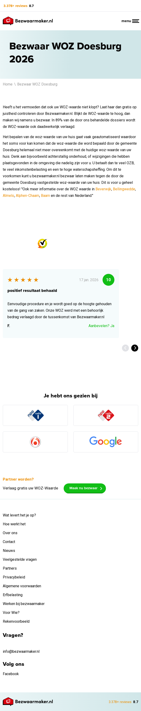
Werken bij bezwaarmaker (24, 604)
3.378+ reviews (15, 6)
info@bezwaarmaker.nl (21, 651)
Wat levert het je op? (19, 515)
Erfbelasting (13, 595)
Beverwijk (103, 189)
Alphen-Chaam (27, 195)
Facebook (11, 674)
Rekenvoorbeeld (16, 621)
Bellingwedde (124, 189)
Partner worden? (18, 479)
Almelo (8, 195)
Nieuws (9, 550)
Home (8, 84)
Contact (9, 542)
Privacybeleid (14, 577)
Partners (10, 568)
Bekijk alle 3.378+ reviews (29, 347)
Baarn (45, 195)
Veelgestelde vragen (20, 559)
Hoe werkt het (14, 524)
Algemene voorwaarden (22, 586)
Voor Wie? (11, 612)
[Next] (134, 348)
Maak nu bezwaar (83, 488)
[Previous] (125, 348)
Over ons (10, 533)
